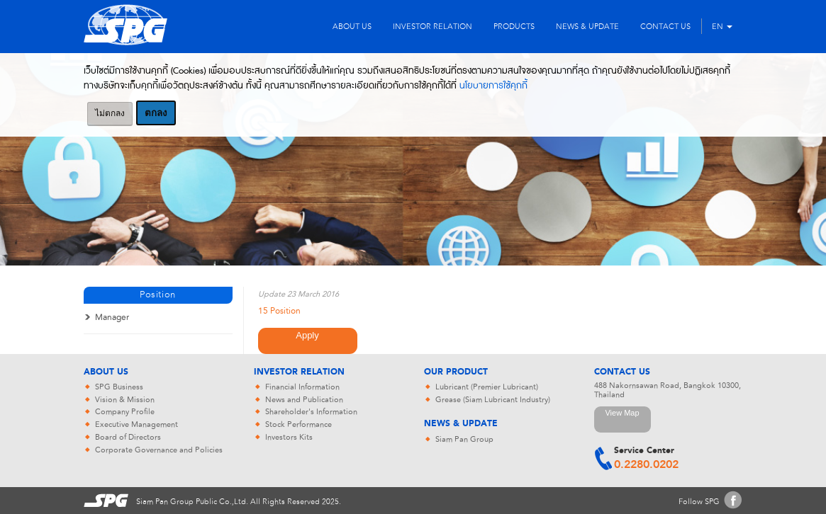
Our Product (456, 372)
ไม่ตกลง (110, 113)
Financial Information (302, 387)
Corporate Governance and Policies (159, 450)
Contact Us (622, 372)
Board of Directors (128, 437)
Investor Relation (299, 372)
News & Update (461, 424)
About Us (106, 372)
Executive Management (136, 424)
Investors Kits (289, 437)
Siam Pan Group (464, 439)
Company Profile (125, 412)
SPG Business (119, 387)
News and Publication (304, 400)
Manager (112, 317)
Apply (307, 335)
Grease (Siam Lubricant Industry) (492, 400)
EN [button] (722, 26)
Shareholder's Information (311, 412)
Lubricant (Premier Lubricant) (486, 387)
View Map (622, 413)
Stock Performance (298, 424)
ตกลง (156, 113)
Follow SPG (699, 502)
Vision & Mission (125, 400)
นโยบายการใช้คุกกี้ (493, 86)
